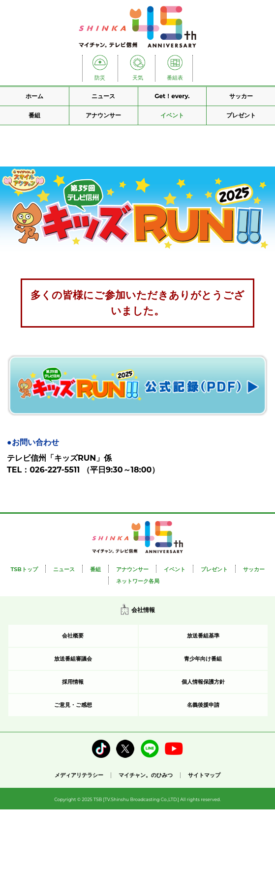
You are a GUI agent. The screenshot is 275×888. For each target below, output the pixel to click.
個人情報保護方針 (203, 681)
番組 (34, 115)
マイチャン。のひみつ (146, 775)
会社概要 (73, 635)
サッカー (241, 96)
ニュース (103, 96)
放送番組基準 (203, 635)
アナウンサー (103, 115)
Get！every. (171, 96)
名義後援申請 (203, 704)
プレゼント (241, 115)
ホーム (34, 96)
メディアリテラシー (79, 775)
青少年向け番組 (203, 658)
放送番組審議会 (73, 658)
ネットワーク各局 (137, 581)
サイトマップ (204, 775)
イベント (172, 115)
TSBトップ (23, 569)
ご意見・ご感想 (73, 704)
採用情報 (73, 681)
